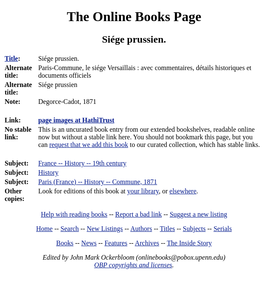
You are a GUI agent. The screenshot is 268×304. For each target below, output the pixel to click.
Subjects (194, 228)
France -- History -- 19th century (82, 163)
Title (11, 58)
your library (143, 191)
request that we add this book (88, 144)
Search (70, 228)
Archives (147, 243)
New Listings (105, 228)
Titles (167, 228)
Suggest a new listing (198, 214)
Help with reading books (74, 214)
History (48, 172)
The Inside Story (189, 243)
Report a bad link (138, 214)
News (88, 243)
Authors (141, 228)
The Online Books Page (134, 16)
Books (64, 243)
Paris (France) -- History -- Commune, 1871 (97, 181)
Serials (223, 228)
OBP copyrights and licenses (133, 265)
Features (116, 243)
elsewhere (182, 191)
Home (44, 228)
